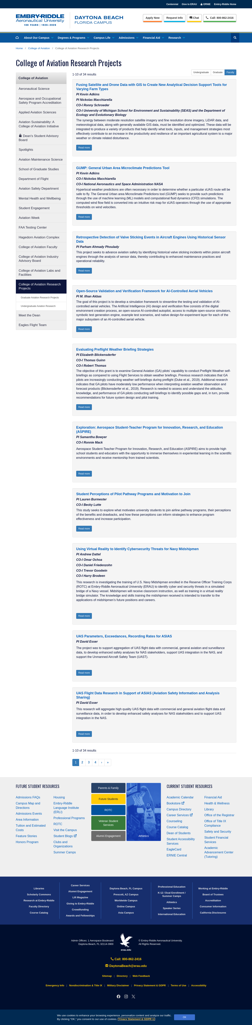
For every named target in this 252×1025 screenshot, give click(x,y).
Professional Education (171, 886)
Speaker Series (172, 908)
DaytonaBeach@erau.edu (126, 966)
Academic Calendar (180, 797)
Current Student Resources (189, 786)
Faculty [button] (230, 72)
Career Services (180, 815)
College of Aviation (39, 48)
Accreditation (213, 900)
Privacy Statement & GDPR (136, 1019)
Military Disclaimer (118, 985)
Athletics (172, 902)
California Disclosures (213, 912)
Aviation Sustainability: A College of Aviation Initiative (39, 124)
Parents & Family (108, 788)
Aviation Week (29, 218)
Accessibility (198, 985)
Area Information (27, 819)
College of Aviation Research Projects (40, 286)
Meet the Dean (29, 315)
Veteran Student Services (108, 822)
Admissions (128, 37)
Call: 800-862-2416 (126, 959)
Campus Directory (179, 809)
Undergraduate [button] (201, 72)
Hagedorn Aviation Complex (39, 237)
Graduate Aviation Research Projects (40, 297)
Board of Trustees (213, 894)
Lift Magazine (80, 897)
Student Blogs (65, 836)
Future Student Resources (37, 786)
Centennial (172, 4)
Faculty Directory (39, 906)
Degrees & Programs (73, 37)
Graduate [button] (218, 72)
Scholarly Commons (39, 894)
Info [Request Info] (174, 17)
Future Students (108, 799)
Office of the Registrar (219, 815)
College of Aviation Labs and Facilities (39, 273)
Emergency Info (55, 985)
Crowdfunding (80, 909)
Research (176, 37)
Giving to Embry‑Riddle (80, 903)
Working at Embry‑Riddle (213, 888)
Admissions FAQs (28, 797)
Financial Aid (153, 37)
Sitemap (107, 975)
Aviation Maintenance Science (41, 159)
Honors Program (27, 842)
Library (209, 809)
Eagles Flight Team (33, 325)
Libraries (39, 888)
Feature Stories (26, 836)
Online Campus (126, 906)
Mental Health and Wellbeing (40, 198)
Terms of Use (178, 985)
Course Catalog (177, 827)
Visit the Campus (65, 830)
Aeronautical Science (34, 89)
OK (184, 1017)
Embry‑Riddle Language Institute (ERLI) (66, 808)
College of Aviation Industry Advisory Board (39, 259)
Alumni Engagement (108, 835)
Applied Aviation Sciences (37, 112)
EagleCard (174, 849)
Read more (84, 147)
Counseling (174, 821)
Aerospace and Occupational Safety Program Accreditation (40, 100)
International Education (171, 914)
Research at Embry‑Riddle (39, 900)
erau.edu (126, 942)
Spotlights (26, 150)
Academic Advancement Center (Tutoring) (218, 852)
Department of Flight (34, 179)
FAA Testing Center (33, 227)
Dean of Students (179, 833)
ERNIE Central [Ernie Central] (177, 855)
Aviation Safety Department (39, 188)
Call (220, 17)
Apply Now (153, 17)
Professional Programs (69, 818)
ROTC (58, 824)
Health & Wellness (217, 803)
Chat (194, 17)
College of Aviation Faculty (38, 247)
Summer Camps (65, 852)
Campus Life (104, 37)
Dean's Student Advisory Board (39, 138)
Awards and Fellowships (80, 915)
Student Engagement (34, 208)
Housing (59, 797)
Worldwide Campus (126, 900)
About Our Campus (38, 37)
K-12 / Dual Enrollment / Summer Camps (172, 894)
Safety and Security (217, 831)
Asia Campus (126, 912)
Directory (122, 975)
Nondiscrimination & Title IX (85, 985)
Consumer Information (213, 906)
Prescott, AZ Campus (126, 894)
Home (19, 48)
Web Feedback (141, 975)
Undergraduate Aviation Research (38, 306)
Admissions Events (29, 813)
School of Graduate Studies (39, 169)
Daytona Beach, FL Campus (126, 888)
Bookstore (176, 803)
